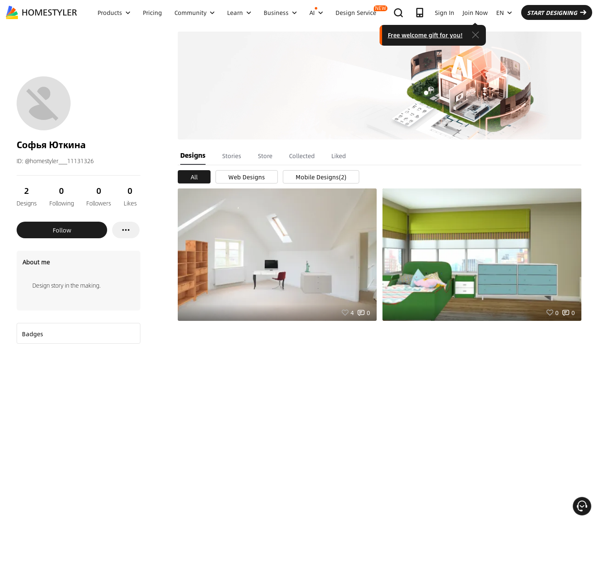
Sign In (444, 12)
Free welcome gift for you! (425, 35)
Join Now (475, 12)
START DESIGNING (556, 12)
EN (504, 12)
